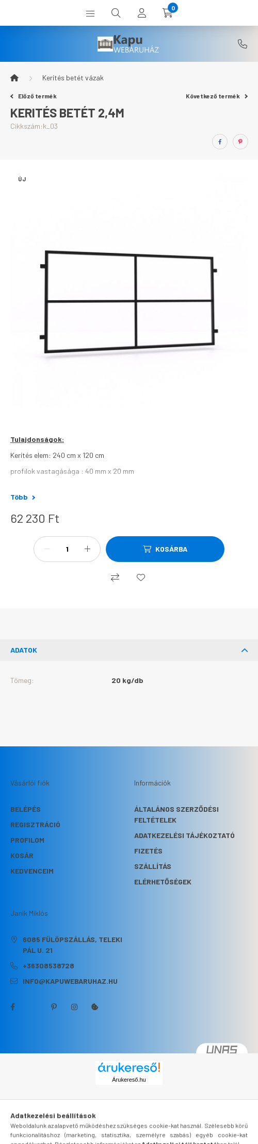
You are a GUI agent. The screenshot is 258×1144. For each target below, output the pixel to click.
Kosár (22, 855)
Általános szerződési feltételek (176, 814)
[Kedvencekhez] (141, 577)
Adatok (23, 649)
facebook (12, 1007)
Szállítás (152, 866)
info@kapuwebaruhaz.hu (70, 981)
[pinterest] (240, 141)
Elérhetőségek (162, 881)
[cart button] (167, 13)
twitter (33, 1007)
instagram (74, 1007)
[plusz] (87, 549)
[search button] (116, 13)
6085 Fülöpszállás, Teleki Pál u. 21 (72, 944)
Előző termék (33, 95)
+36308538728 (242, 43)
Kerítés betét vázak (73, 77)
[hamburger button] (90, 13)
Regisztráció (35, 824)
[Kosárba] (165, 549)
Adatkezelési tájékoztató (184, 835)
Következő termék (217, 95)
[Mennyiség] (67, 549)
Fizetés (148, 850)
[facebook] (220, 141)
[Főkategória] (14, 77)
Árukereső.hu (129, 1080)
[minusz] (47, 549)
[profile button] (142, 13)
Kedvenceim (32, 870)
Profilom (27, 839)
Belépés (25, 809)
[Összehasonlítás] (115, 577)
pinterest (53, 1007)
